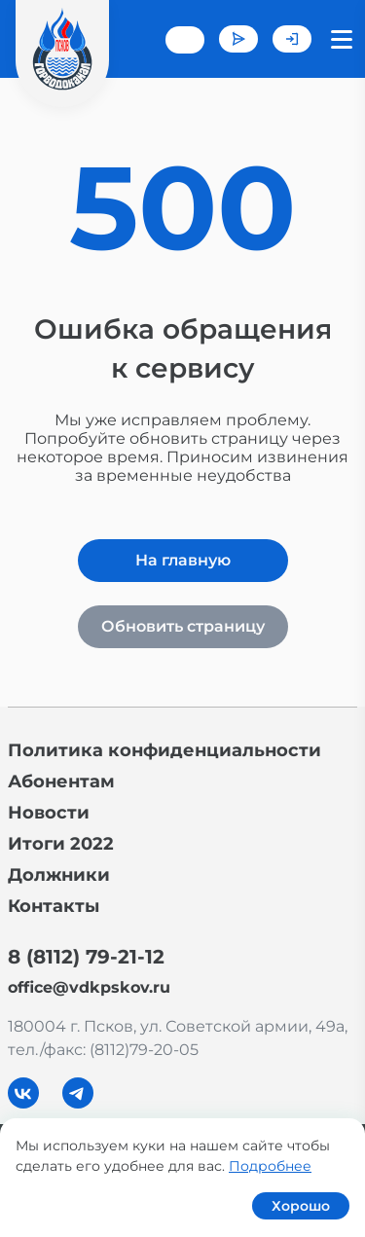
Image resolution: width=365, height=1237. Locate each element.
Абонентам (61, 781)
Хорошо (301, 1206)
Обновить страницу (183, 626)
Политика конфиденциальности (164, 750)
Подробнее (270, 1166)
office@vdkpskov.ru (89, 987)
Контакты (53, 906)
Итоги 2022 (61, 844)
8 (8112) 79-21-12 (86, 956)
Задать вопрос (238, 39)
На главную (183, 560)
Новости (49, 812)
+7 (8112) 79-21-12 (185, 40)
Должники (59, 875)
